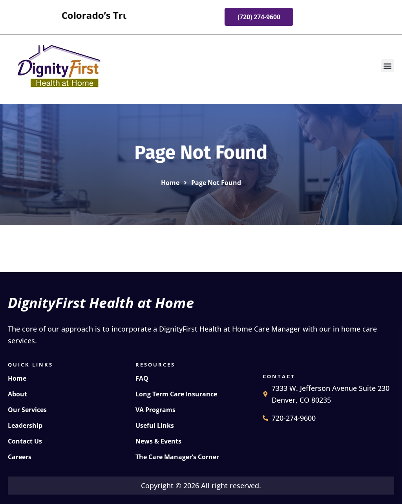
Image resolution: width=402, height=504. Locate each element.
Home (17, 378)
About (17, 394)
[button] (387, 65)
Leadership (25, 425)
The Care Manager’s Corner (177, 457)
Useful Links (154, 425)
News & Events (158, 441)
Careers (19, 457)
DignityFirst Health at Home (101, 302)
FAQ (141, 378)
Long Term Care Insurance (176, 394)
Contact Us (25, 441)
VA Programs (155, 409)
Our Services (27, 409)
